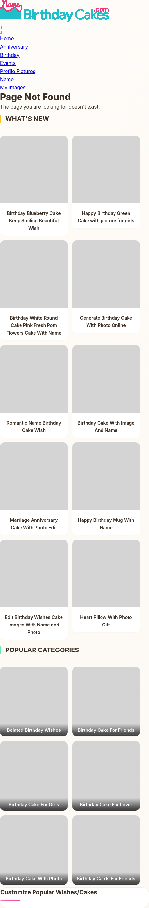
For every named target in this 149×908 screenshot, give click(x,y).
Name (7, 79)
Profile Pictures (17, 71)
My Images (13, 88)
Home (7, 38)
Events (8, 63)
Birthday (10, 55)
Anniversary (14, 47)
